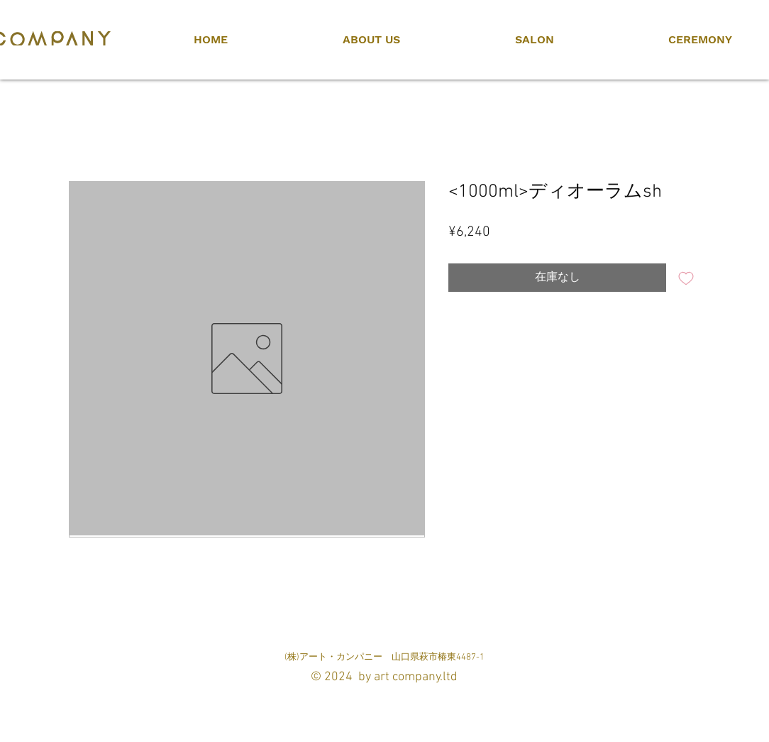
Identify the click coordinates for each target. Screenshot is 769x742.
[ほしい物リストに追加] (686, 277)
